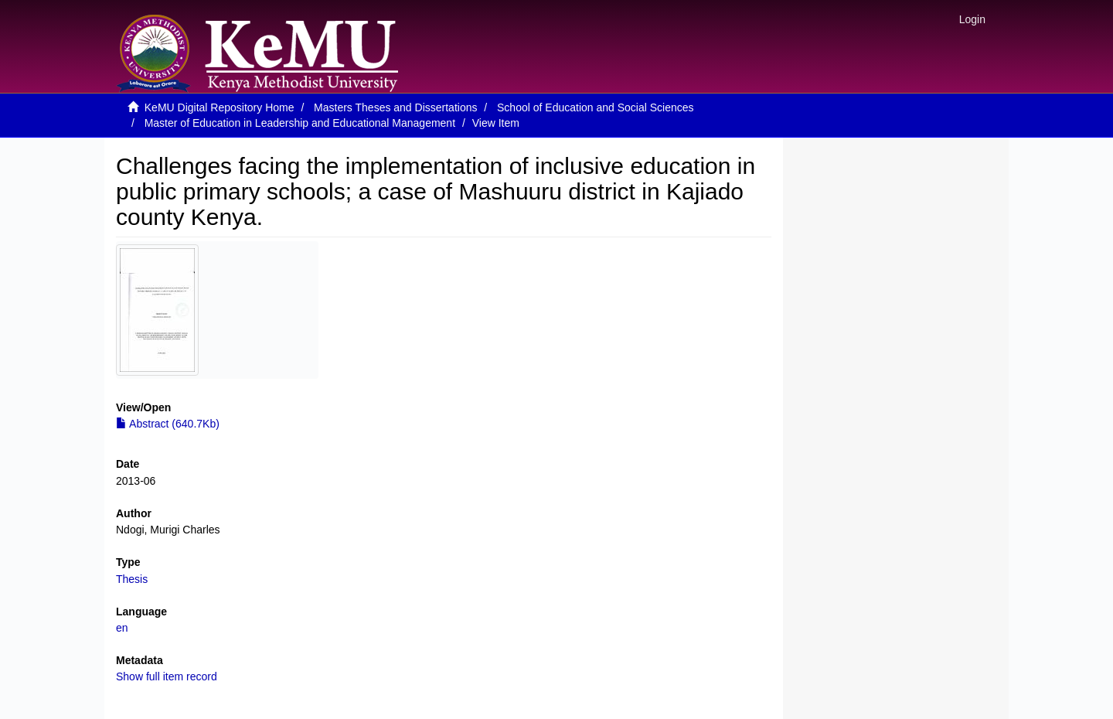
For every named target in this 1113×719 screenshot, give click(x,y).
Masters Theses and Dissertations (395, 107)
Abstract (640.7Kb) (168, 423)
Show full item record (166, 676)
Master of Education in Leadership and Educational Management (300, 123)
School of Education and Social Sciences (595, 107)
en (122, 628)
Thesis (132, 579)
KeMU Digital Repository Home (219, 107)
